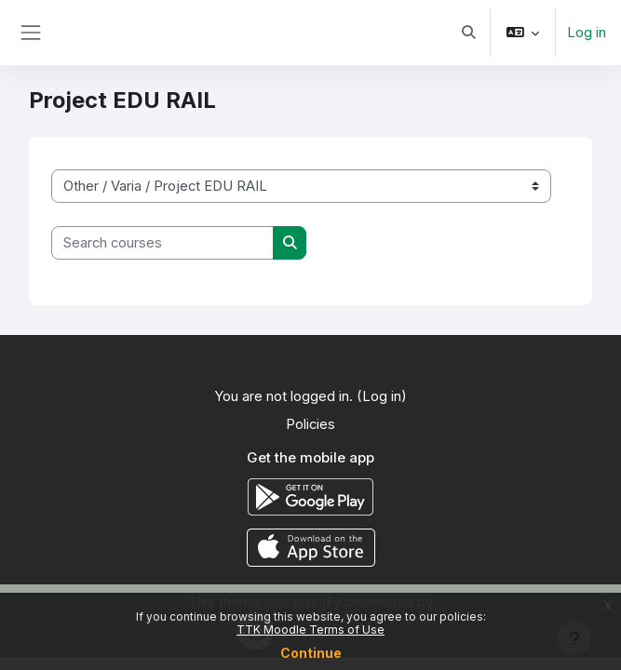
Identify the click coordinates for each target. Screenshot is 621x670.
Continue (311, 653)
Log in (586, 32)
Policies (310, 424)
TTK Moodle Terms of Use (310, 629)
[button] (468, 32)
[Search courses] (162, 243)
